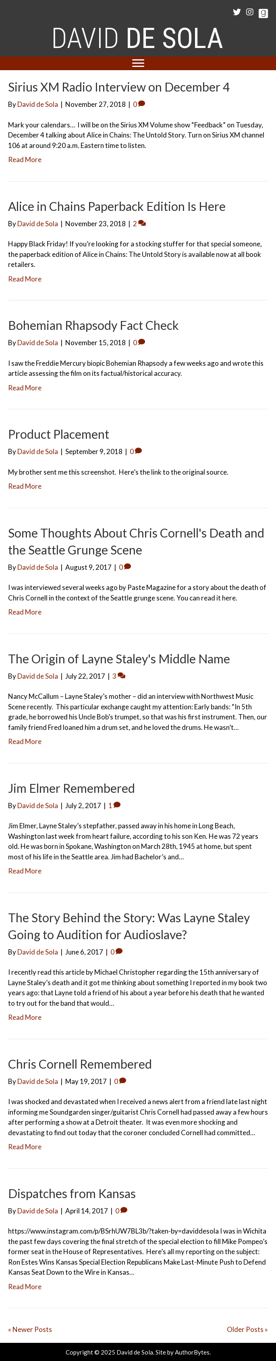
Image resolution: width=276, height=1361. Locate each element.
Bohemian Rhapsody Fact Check (93, 325)
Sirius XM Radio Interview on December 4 (119, 86)
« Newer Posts (30, 1329)
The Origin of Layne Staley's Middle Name (119, 658)
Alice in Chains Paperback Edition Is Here (117, 206)
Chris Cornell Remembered (80, 1064)
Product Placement (58, 434)
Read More (25, 159)
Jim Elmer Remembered (71, 788)
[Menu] (138, 63)
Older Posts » (247, 1329)
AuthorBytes (192, 1352)
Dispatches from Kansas (72, 1193)
